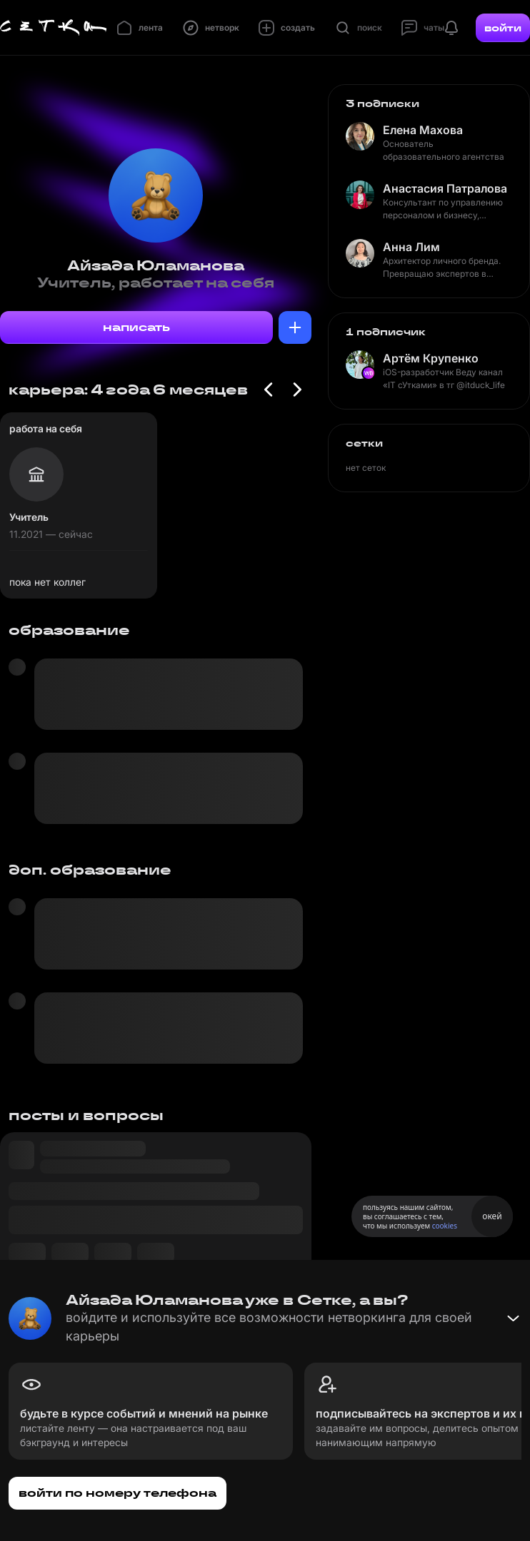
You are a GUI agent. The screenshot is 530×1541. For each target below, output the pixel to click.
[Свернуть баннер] (512, 1318)
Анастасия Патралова (445, 188)
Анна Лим (411, 247)
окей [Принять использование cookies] (491, 1216)
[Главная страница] (53, 27)
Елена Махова (423, 130)
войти (502, 28)
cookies (444, 1226)
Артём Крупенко (431, 358)
